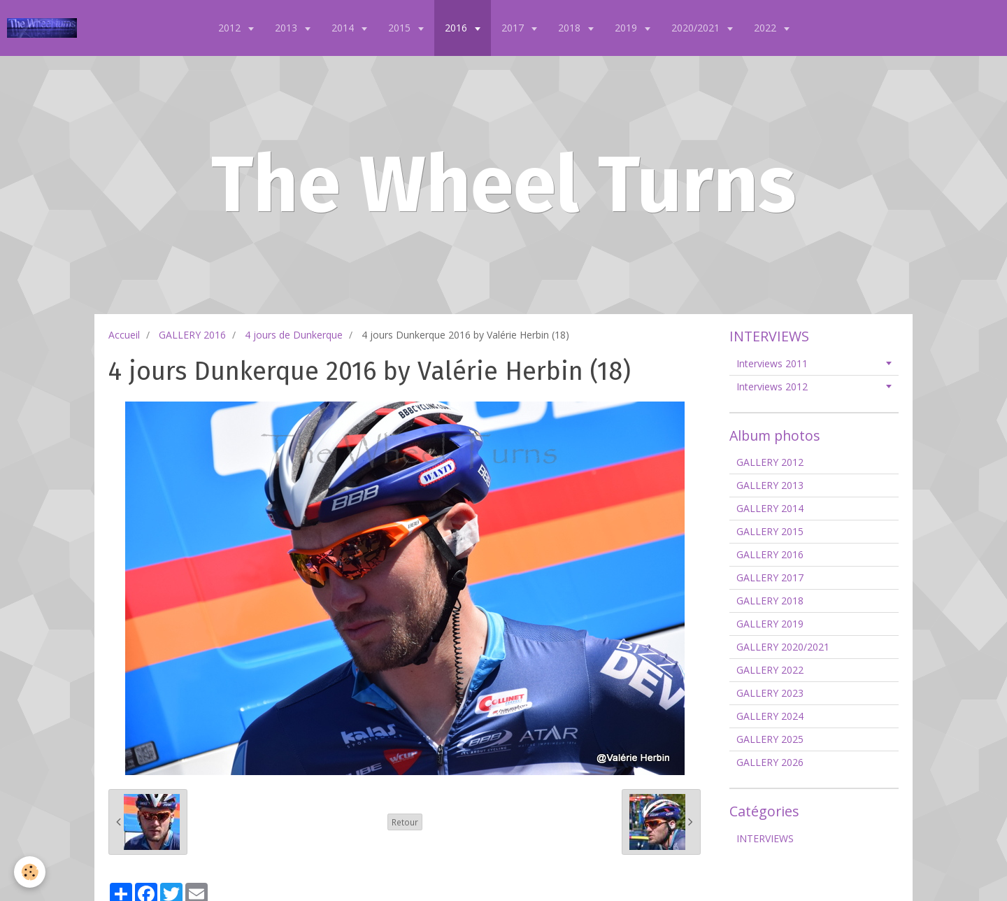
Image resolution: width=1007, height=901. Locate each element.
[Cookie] (29, 872)
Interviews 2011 (772, 363)
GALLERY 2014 (770, 508)
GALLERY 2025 (770, 739)
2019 (627, 27)
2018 (570, 27)
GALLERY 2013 (770, 485)
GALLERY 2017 (770, 577)
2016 (457, 27)
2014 (344, 27)
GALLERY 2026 (770, 762)
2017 (514, 27)
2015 (400, 27)
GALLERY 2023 (770, 693)
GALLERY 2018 (770, 600)
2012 (230, 27)
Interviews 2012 (772, 386)
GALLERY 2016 (192, 334)
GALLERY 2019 (770, 623)
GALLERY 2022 (770, 669)
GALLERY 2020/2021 (782, 646)
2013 (287, 27)
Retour (405, 822)
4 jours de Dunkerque (294, 334)
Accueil (124, 334)
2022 (766, 27)
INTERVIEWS (765, 838)
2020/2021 (696, 27)
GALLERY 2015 (770, 531)
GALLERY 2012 (770, 462)
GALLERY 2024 (770, 716)
